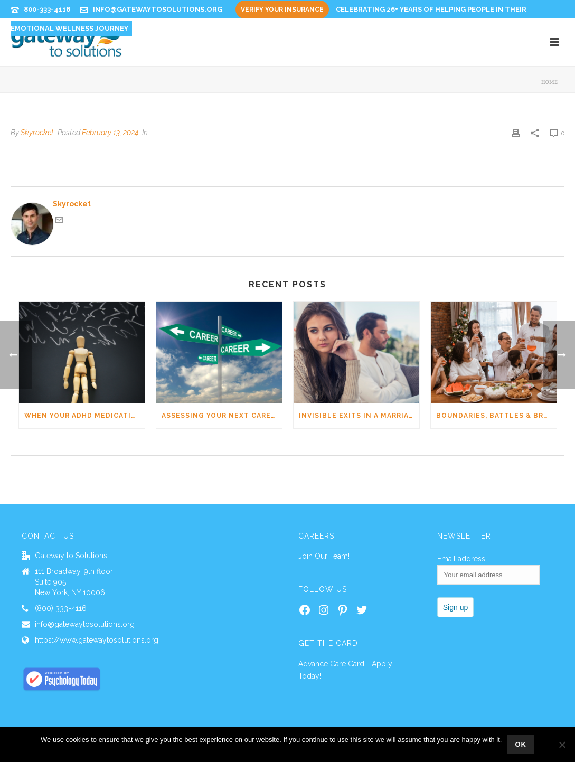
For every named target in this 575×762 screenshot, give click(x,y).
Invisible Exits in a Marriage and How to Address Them (359, 415)
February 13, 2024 (110, 132)
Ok (520, 744)
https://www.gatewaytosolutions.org (96, 640)
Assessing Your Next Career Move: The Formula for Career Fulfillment (222, 415)
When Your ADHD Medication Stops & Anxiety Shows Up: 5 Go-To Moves (84, 415)
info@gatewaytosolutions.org (157, 9)
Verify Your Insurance (282, 9)
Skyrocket (37, 132)
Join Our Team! (324, 556)
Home (549, 82)
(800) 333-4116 (61, 608)
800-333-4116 (47, 9)
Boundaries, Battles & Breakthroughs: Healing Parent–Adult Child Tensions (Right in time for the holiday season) (496, 415)
